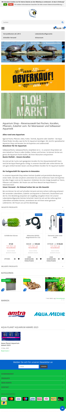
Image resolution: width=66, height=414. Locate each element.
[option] (11, 239)
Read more (5, 351)
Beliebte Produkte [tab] (9, 266)
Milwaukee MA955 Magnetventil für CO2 (33, 236)
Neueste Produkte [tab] (9, 207)
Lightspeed (60, 411)
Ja (5, 4)
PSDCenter (44, 411)
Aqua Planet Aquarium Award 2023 (10, 344)
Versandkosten (11, 248)
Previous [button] (61, 211)
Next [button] (64, 211)
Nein (10, 4)
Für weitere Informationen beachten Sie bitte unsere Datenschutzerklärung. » (38, 4)
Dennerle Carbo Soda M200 (55, 236)
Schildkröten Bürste (11, 236)
